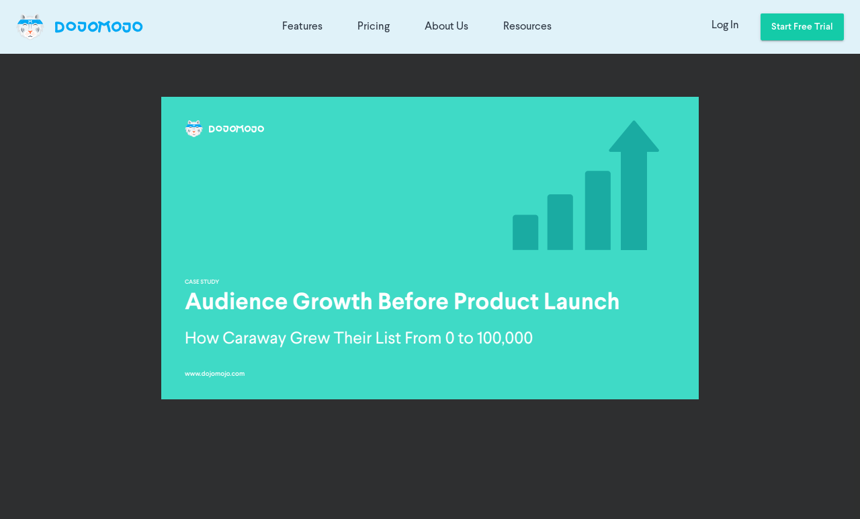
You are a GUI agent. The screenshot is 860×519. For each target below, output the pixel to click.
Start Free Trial (802, 27)
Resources (527, 27)
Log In (725, 25)
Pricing (373, 27)
